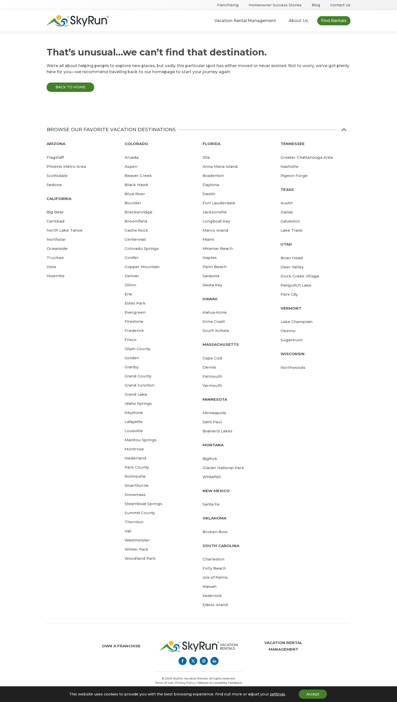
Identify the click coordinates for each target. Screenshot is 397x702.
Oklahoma (214, 518)
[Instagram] (204, 661)
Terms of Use (164, 683)
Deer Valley (292, 267)
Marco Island (215, 230)
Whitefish (212, 476)
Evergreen (135, 312)
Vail (128, 531)
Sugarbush (292, 339)
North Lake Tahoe (65, 230)
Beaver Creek (138, 175)
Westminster (137, 540)
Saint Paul (212, 421)
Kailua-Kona (214, 312)
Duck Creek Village (300, 276)
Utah (286, 244)
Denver (132, 275)
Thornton (134, 521)
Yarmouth (212, 385)
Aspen (131, 166)
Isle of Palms (215, 577)
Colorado (136, 143)
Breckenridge (138, 212)
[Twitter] (193, 661)
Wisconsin (293, 353)
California (59, 198)
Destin (209, 193)
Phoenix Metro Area (66, 166)
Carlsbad (56, 221)
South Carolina (221, 545)
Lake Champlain (296, 321)
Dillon (130, 285)
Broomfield (136, 221)
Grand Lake (136, 394)
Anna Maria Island (220, 166)
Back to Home (70, 87)
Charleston (213, 559)
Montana (213, 445)
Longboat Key (216, 221)
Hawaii (210, 298)
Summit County (140, 512)
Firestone (134, 321)
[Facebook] (182, 661)
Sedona (54, 184)
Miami (208, 239)
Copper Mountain (142, 266)
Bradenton (213, 175)
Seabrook (212, 595)
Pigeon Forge (294, 175)
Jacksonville (215, 212)
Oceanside (57, 248)
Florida (212, 143)
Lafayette (134, 421)
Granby (131, 367)
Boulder (133, 202)
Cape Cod (212, 358)
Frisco (130, 339)
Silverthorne (137, 485)
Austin (287, 202)
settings (277, 694)
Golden (132, 357)
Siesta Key (212, 285)
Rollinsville (135, 476)
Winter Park (136, 549)
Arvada (131, 157)
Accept (312, 694)
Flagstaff (55, 157)
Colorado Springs (142, 248)
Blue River (135, 193)
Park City (289, 294)
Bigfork (210, 458)
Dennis (209, 367)
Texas (287, 189)
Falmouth (212, 376)
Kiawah (209, 586)
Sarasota (211, 275)
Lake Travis (292, 230)
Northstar (56, 239)
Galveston (290, 221)
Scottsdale (57, 175)
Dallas (287, 212)
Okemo (288, 330)
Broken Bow (215, 531)
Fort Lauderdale (219, 202)
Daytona (211, 184)
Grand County (138, 376)
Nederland (135, 458)
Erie (128, 294)
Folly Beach (214, 568)
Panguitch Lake (296, 285)
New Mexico (216, 490)
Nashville (290, 166)
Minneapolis (214, 412)
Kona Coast (214, 321)
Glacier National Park (223, 467)
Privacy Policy (185, 683)
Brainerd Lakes (217, 431)
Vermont (291, 308)
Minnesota (215, 399)
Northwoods (293, 367)
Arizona (56, 143)
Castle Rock (136, 230)
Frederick (134, 330)
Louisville (134, 430)
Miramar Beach (218, 248)
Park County (137, 467)
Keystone (134, 412)
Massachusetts (221, 344)
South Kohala (216, 330)
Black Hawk (136, 184)
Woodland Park (140, 558)
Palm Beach (215, 266)
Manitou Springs (141, 439)
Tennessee (293, 143)
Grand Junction (139, 385)
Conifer (132, 257)
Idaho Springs (138, 403)
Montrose (134, 449)
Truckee (55, 257)
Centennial (135, 239)
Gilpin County (137, 348)
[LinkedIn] (214, 661)
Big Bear (55, 212)
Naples (210, 257)
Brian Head (292, 257)
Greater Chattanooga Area (307, 157)
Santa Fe (211, 504)
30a (206, 157)
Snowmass (135, 494)
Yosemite (56, 275)
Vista (51, 266)
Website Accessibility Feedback (219, 683)
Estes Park (135, 303)
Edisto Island (215, 604)
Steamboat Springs (143, 503)
